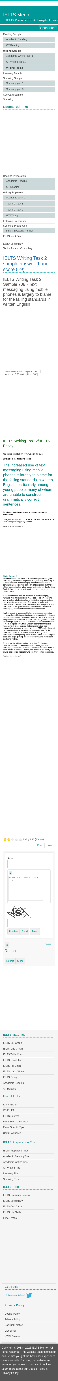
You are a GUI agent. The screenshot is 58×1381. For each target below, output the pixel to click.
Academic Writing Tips (15, 1162)
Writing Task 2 (14, 68)
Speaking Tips (11, 1179)
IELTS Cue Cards (12, 1206)
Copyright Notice (14, 1325)
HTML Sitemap (13, 1336)
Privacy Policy (12, 1319)
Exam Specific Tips (13, 1127)
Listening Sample (12, 73)
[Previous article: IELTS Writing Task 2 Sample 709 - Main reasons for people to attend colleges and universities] (40, 845)
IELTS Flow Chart (12, 1060)
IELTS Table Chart (13, 1054)
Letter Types (10, 1218)
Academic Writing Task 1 (19, 56)
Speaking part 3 (15, 89)
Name (10, 858)
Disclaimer (10, 1330)
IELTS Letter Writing (14, 1071)
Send (25, 931)
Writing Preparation (13, 192)
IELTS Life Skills (12, 1212)
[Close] (7, 945)
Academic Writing (15, 197)
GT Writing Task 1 (16, 62)
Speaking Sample (12, 78)
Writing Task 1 (15, 203)
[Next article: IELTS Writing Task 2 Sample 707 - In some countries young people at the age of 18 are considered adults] (50, 845)
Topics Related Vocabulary (17, 248)
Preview (13, 931)
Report (10, 961)
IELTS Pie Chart (12, 1066)
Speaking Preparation (15, 225)
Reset (35, 931)
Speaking (8, 99)
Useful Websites (12, 1133)
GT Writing (12, 215)
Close (20, 961)
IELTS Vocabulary (13, 1201)
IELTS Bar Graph (12, 1043)
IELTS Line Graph (13, 1048)
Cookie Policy (12, 1313)
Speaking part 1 (15, 83)
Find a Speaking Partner (19, 230)
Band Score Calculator (15, 1121)
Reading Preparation (14, 176)
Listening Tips (10, 1173)
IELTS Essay (10, 1077)
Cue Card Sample (13, 94)
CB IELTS (8, 1110)
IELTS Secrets (11, 1116)
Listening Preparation (14, 221)
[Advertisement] (29, 142)
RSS (48, 943)
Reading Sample (12, 34)
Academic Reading (16, 39)
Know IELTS (10, 1104)
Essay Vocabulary (13, 243)
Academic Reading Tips (16, 1156)
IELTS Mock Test (12, 236)
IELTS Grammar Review (16, 1195)
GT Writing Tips (11, 1167)
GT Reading (12, 45)
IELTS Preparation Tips (15, 1150)
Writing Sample (12, 51)
